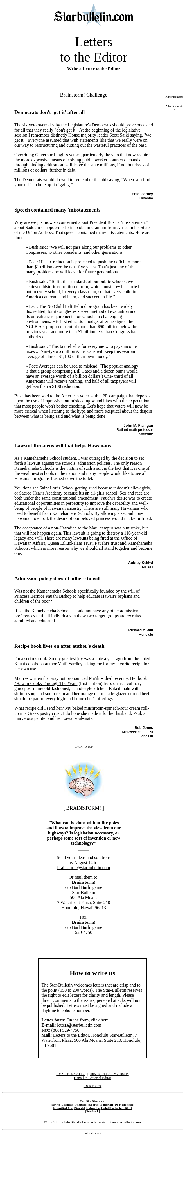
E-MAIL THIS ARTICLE (70, 1074)
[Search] (79, 1108)
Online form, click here (88, 1020)
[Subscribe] (93, 1108)
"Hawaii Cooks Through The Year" (45, 683)
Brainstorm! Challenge (83, 95)
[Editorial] (106, 1104)
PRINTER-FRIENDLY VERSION (109, 1074)
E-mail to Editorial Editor (92, 1078)
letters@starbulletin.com (79, 1025)
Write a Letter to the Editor (93, 68)
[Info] (105, 1108)
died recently (116, 678)
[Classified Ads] (63, 1108)
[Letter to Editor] (120, 1108)
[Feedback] (92, 1111)
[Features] (80, 1104)
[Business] (66, 1104)
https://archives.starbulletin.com (117, 1122)
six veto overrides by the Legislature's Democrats (66, 125)
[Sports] (93, 1104)
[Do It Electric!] (124, 1104)
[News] (55, 1104)
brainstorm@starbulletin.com (83, 867)
